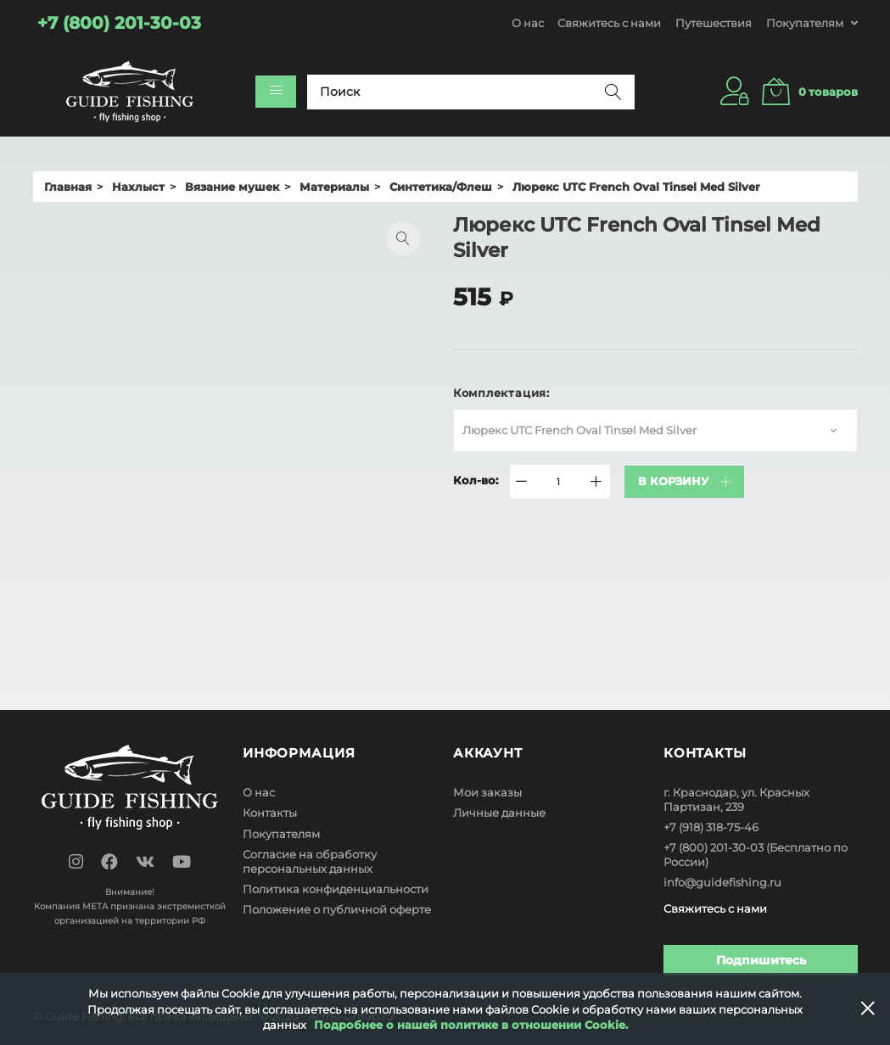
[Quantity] (558, 482)
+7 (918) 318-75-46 (710, 827)
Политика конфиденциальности (335, 889)
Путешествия (713, 23)
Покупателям (281, 834)
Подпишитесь (761, 959)
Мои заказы (487, 792)
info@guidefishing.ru (722, 882)
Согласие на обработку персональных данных (310, 861)
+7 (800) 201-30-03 (713, 847)
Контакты (270, 812)
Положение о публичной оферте (337, 909)
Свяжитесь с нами (609, 23)
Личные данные (499, 812)
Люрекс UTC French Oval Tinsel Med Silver (579, 430)
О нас (528, 23)
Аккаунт (488, 753)
